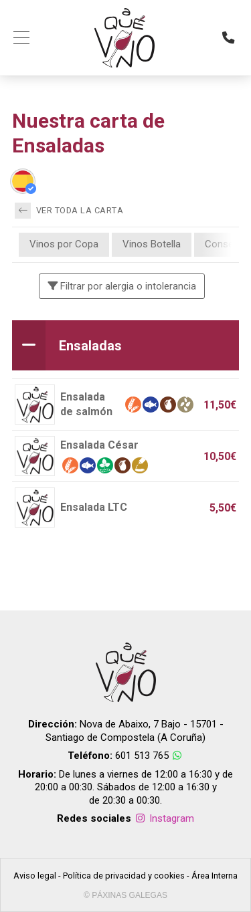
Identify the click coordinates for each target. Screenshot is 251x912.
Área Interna (214, 876)
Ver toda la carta (69, 211)
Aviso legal (34, 876)
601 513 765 (142, 756)
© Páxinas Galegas (125, 895)
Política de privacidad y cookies (124, 876)
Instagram (164, 818)
